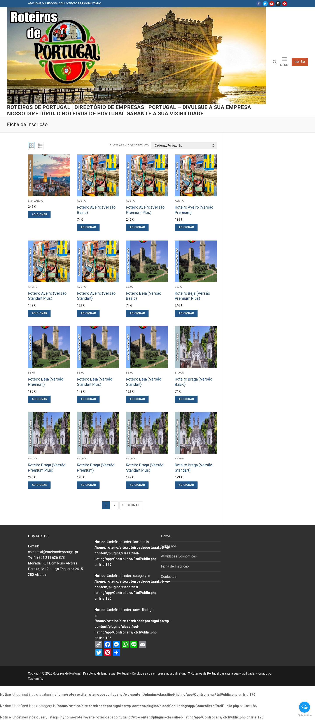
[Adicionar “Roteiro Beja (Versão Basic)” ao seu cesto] (137, 313)
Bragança (35, 200)
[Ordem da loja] (184, 145)
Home (165, 536)
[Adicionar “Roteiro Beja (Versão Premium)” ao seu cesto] (39, 399)
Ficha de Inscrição (175, 566)
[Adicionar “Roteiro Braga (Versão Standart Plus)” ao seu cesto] (137, 485)
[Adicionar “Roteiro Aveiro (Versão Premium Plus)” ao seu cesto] (137, 227)
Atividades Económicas (179, 556)
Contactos (169, 577)
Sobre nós (169, 546)
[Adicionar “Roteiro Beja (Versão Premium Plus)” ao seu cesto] (186, 313)
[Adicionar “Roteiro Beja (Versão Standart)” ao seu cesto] (137, 399)
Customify (35, 678)
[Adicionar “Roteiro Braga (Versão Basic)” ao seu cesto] (186, 399)
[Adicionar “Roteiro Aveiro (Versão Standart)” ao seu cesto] (88, 313)
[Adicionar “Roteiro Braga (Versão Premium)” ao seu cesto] (88, 485)
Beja (129, 286)
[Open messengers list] (304, 707)
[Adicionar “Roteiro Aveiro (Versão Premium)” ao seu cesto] (186, 227)
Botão (300, 62)
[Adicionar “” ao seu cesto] (39, 214)
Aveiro (81, 200)
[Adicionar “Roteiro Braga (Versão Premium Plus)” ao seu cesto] (39, 485)
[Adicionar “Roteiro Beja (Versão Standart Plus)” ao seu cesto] (88, 399)
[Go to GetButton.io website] (305, 715)
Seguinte (131, 505)
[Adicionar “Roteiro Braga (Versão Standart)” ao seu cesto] (186, 485)
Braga (179, 372)
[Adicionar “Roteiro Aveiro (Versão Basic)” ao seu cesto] (88, 227)
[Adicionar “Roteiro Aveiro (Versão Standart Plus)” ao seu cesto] (39, 313)
